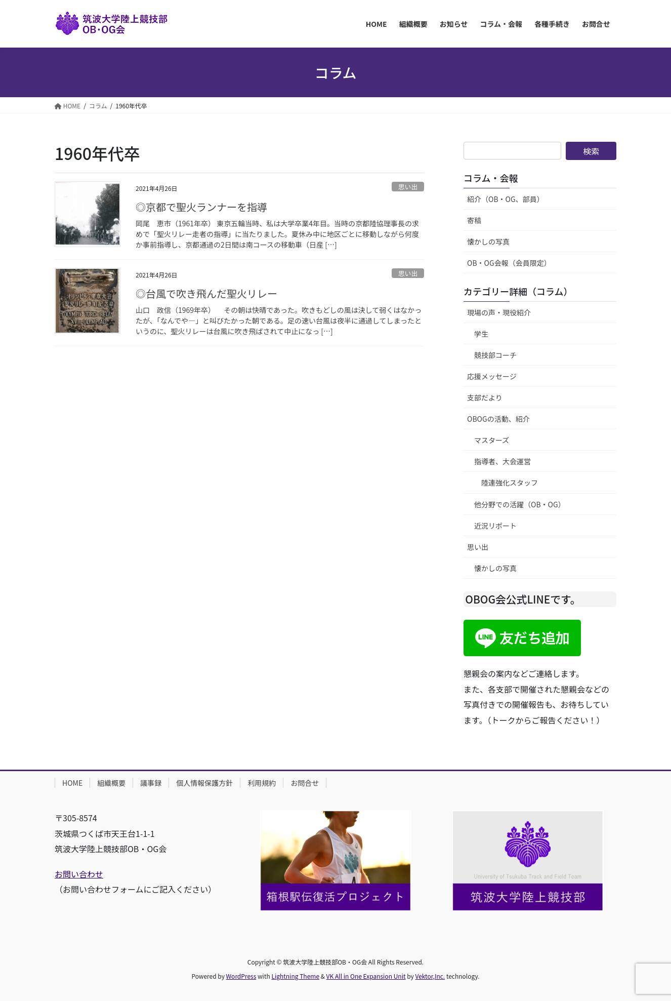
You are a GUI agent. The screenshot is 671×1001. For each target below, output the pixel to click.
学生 (481, 334)
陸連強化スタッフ (509, 482)
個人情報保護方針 (204, 783)
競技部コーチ (495, 355)
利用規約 (261, 783)
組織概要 (111, 783)
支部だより (484, 397)
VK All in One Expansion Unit (366, 976)
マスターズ (491, 440)
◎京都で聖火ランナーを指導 (201, 206)
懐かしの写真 (488, 241)
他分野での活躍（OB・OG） (519, 504)
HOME (72, 783)
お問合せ (304, 783)
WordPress (241, 976)
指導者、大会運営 (502, 461)
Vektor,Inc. (430, 976)
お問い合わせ (79, 874)
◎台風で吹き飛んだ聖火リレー (206, 293)
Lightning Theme (295, 976)
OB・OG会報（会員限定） (509, 263)
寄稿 (474, 220)
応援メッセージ (492, 376)
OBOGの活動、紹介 (498, 419)
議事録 (150, 783)
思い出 (407, 186)
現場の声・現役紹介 (499, 312)
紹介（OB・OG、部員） (505, 199)
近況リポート (495, 525)
